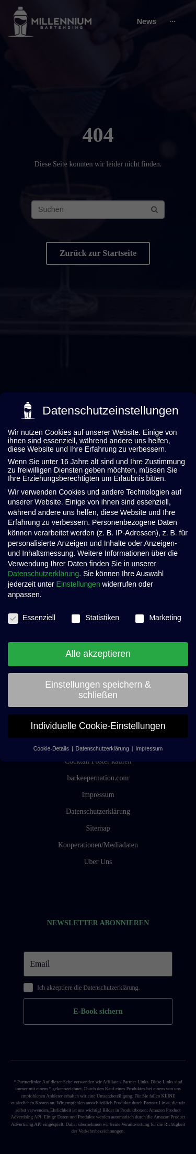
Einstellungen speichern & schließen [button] (98, 688)
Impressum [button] (149, 748)
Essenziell (31, 617)
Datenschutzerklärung (43, 573)
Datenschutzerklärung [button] (103, 748)
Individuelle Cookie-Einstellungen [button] (98, 725)
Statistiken (95, 617)
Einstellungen (78, 583)
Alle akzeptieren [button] (98, 652)
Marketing (157, 617)
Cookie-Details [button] (52, 748)
